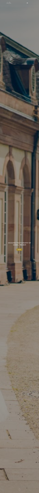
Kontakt (19, 249)
